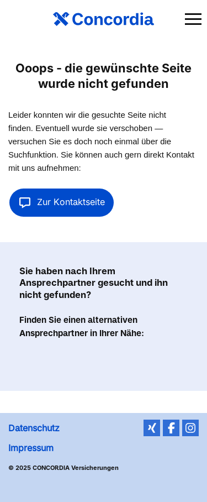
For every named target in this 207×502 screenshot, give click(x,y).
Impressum (31, 447)
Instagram (190, 428)
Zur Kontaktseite (61, 201)
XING (152, 428)
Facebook (171, 428)
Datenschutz (34, 427)
